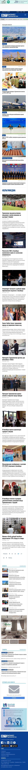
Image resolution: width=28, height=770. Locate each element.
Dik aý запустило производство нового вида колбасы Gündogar (13, 160)
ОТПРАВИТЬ (14, 698)
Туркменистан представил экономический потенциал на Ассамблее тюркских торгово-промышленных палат (13, 183)
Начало (5, 553)
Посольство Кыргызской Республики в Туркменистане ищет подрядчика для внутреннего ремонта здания (13, 672)
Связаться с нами (5, 755)
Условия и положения (5, 752)
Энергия (4, 66)
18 (3, 557)
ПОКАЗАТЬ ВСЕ (23, 565)
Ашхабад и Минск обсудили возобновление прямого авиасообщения (13, 115)
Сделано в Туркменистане (7, 158)
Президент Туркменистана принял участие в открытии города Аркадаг (12, 395)
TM (21, 11)
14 (12, 553)
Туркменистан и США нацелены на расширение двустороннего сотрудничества (16, 596)
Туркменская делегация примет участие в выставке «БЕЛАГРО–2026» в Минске (17, 590)
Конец (10, 557)
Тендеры (4, 649)
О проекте (3, 751)
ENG (18, 11)
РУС (24, 11)
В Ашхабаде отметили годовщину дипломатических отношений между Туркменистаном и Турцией (12, 500)
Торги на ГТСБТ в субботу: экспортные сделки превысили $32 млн (14, 138)
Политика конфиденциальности (8, 754)
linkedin (8, 742)
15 (15, 553)
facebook (2, 742)
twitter (5, 742)
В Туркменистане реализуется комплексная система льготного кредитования (15, 584)
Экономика (4, 89)
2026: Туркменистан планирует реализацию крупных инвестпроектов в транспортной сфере (13, 46)
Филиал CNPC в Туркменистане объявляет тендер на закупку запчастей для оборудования (14, 655)
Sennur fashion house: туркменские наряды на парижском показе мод (12, 324)
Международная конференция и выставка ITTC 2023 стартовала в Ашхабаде (14, 465)
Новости (4, 566)
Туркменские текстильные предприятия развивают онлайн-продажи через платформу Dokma (16, 611)
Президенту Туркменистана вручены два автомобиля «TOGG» (13, 359)
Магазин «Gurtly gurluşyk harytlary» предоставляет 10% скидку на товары (13, 537)
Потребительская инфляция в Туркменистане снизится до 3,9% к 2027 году (13, 92)
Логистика (4, 43)
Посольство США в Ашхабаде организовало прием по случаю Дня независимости (12, 253)
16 (18, 553)
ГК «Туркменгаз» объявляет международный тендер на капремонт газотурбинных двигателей (12, 663)
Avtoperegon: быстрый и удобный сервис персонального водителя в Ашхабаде (13, 290)
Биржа (4, 135)
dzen (14, 742)
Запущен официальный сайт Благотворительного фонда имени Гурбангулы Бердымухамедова (15, 603)
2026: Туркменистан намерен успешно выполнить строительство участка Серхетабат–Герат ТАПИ (12, 69)
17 (21, 553)
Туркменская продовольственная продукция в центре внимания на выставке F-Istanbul (11, 215)
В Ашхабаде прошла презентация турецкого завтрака (11, 430)
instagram (11, 742)
